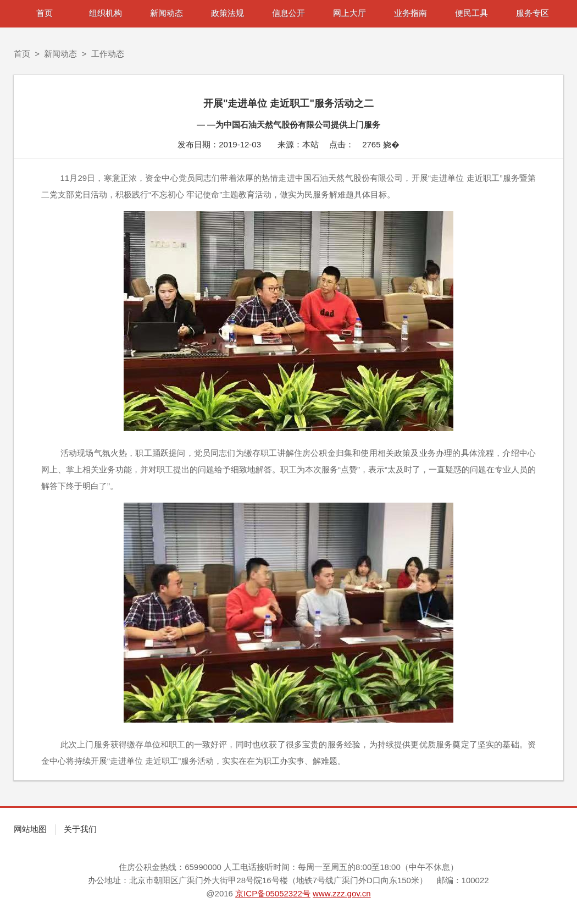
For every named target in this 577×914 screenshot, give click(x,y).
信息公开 (288, 13)
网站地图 (30, 829)
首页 (44, 13)
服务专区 (532, 13)
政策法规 (227, 13)
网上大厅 (349, 13)
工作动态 (107, 53)
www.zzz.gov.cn (342, 893)
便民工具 (471, 13)
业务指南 (410, 13)
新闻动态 (166, 13)
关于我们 (80, 829)
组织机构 (105, 13)
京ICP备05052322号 (272, 893)
